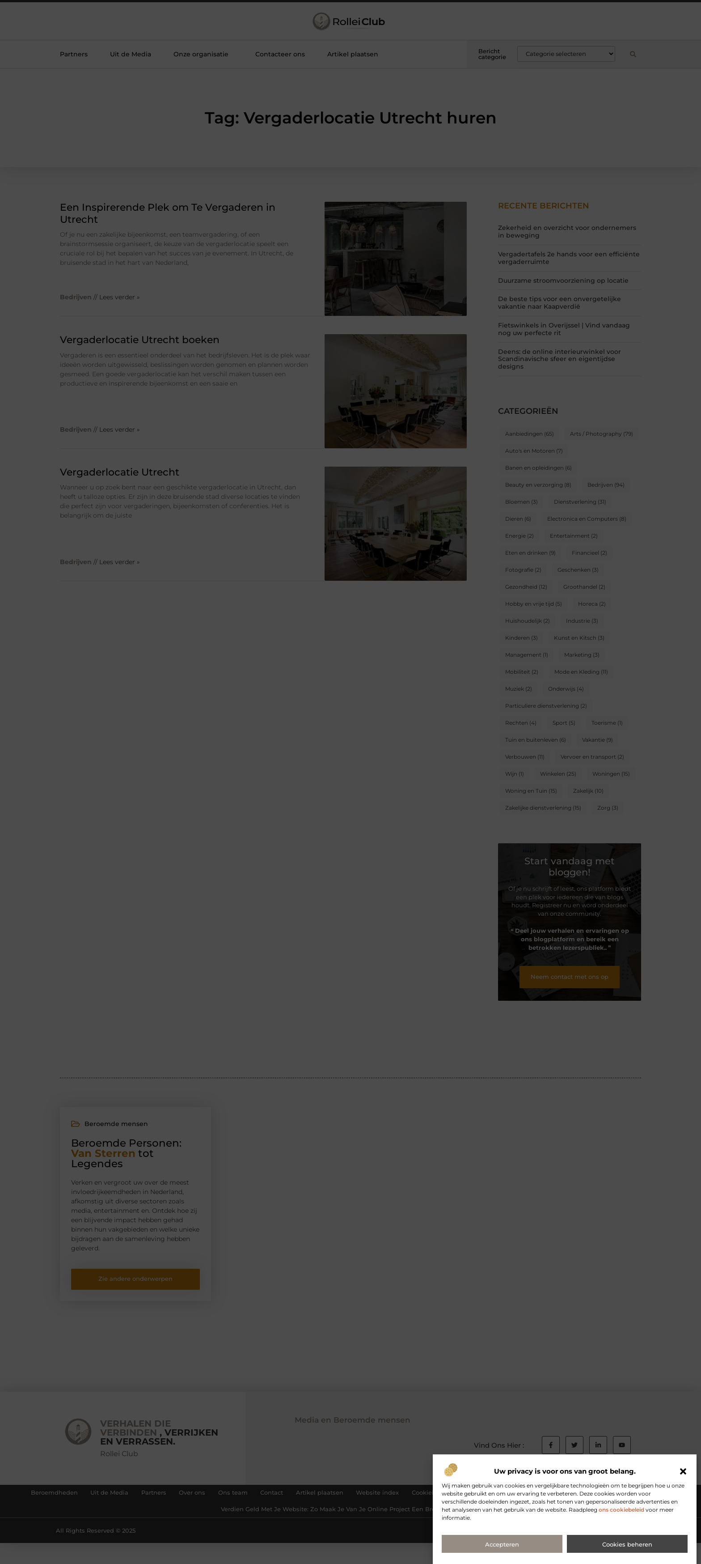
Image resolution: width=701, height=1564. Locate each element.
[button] (683, 1512)
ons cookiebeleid (621, 1550)
